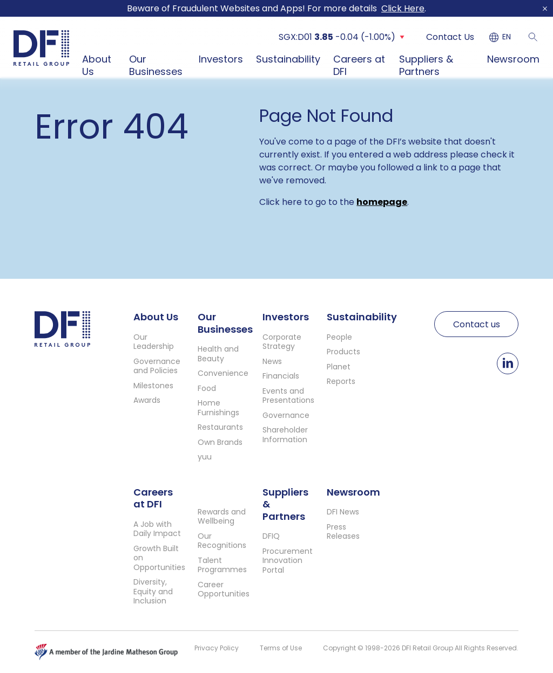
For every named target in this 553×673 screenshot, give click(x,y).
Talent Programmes (222, 565)
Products (343, 351)
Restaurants (220, 427)
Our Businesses (156, 65)
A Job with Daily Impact (157, 529)
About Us (96, 65)
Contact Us (450, 37)
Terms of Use (281, 648)
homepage (381, 202)
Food (207, 388)
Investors (221, 59)
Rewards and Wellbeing (222, 516)
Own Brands (220, 442)
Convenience (223, 373)
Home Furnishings (218, 407)
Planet (338, 366)
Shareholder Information (285, 434)
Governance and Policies (156, 366)
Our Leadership (153, 342)
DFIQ (271, 536)
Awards (146, 400)
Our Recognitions (222, 541)
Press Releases (343, 531)
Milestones (153, 385)
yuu (205, 456)
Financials (280, 375)
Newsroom (513, 59)
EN (506, 37)
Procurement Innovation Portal (287, 560)
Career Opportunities (223, 589)
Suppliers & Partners (426, 65)
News (272, 361)
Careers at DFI (359, 65)
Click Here (402, 8)
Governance (285, 415)
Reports (341, 381)
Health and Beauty (218, 354)
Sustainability (288, 59)
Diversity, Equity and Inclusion (153, 591)
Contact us (476, 324)
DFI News (343, 511)
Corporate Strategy (281, 342)
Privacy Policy (216, 648)
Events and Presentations (288, 396)
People (339, 337)
